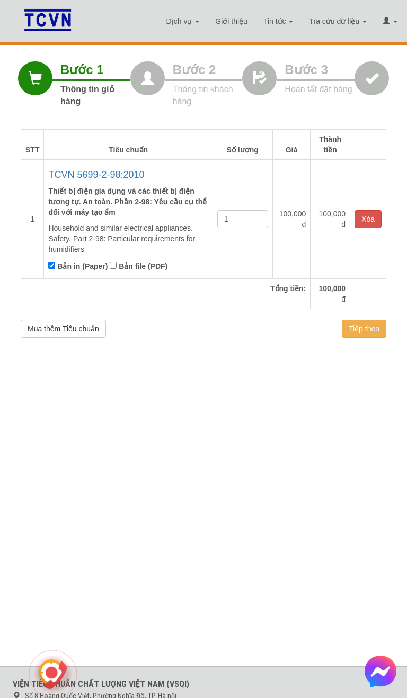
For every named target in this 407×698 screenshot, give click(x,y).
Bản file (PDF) (138, 266)
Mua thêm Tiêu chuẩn (63, 328)
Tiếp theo (364, 328)
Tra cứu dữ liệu (338, 21)
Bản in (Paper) (78, 266)
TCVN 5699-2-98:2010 (96, 174)
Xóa (368, 219)
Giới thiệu (231, 21)
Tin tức (278, 21)
